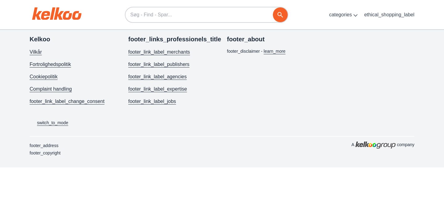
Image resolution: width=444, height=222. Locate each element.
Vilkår (36, 52)
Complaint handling (51, 89)
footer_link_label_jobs (152, 101)
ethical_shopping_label (389, 14)
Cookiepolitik (44, 76)
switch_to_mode (49, 123)
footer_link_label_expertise (157, 89)
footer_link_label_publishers (158, 64)
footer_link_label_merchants (159, 52)
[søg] (280, 14)
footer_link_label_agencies (157, 76)
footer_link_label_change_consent (67, 101)
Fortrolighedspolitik (50, 64)
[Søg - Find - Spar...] (206, 14)
